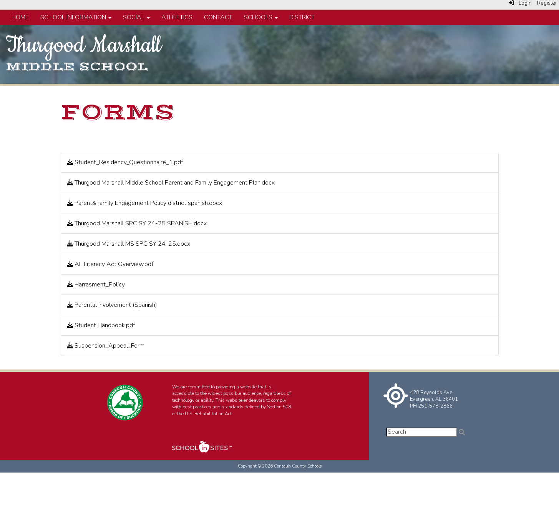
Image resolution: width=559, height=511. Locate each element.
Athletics (176, 17)
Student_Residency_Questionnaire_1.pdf (125, 162)
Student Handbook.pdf (101, 325)
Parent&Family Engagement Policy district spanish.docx (144, 203)
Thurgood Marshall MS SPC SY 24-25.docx (128, 244)
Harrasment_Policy (96, 284)
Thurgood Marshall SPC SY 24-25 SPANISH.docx (137, 223)
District (302, 17)
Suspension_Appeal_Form (105, 345)
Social (136, 17)
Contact (218, 17)
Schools (261, 17)
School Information (75, 17)
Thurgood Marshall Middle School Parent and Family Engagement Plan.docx (171, 182)
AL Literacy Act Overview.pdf (110, 264)
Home (20, 17)
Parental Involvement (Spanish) (112, 305)
